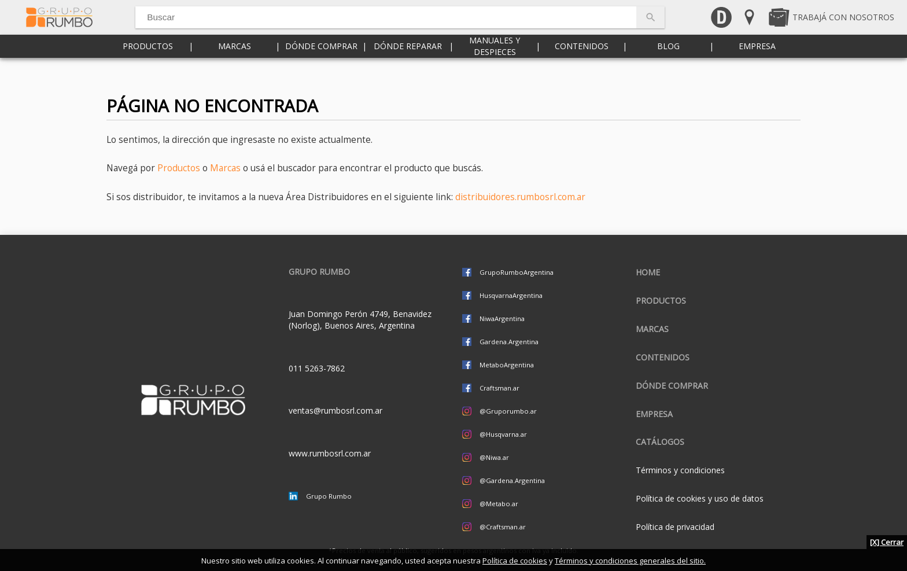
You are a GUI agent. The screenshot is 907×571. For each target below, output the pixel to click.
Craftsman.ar (499, 388)
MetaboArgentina (507, 364)
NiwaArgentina (502, 318)
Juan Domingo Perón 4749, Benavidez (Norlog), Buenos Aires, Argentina (360, 319)
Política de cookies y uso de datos (700, 498)
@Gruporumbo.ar (508, 411)
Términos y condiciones (680, 470)
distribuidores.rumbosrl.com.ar (520, 197)
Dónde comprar (321, 69)
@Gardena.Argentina (512, 480)
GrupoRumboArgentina (517, 272)
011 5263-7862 (317, 368)
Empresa (757, 69)
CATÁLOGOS (660, 441)
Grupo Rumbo (329, 496)
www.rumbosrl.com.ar (330, 453)
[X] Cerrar (887, 542)
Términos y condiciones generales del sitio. (630, 560)
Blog (668, 69)
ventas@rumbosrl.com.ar (335, 410)
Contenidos (582, 69)
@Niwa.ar (494, 457)
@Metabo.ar (499, 503)
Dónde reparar (408, 69)
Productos (148, 69)
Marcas (234, 69)
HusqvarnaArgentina (511, 295)
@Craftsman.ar (503, 526)
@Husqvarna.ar (503, 434)
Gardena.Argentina (509, 341)
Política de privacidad (675, 526)
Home (648, 272)
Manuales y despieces (494, 69)
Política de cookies (514, 560)
